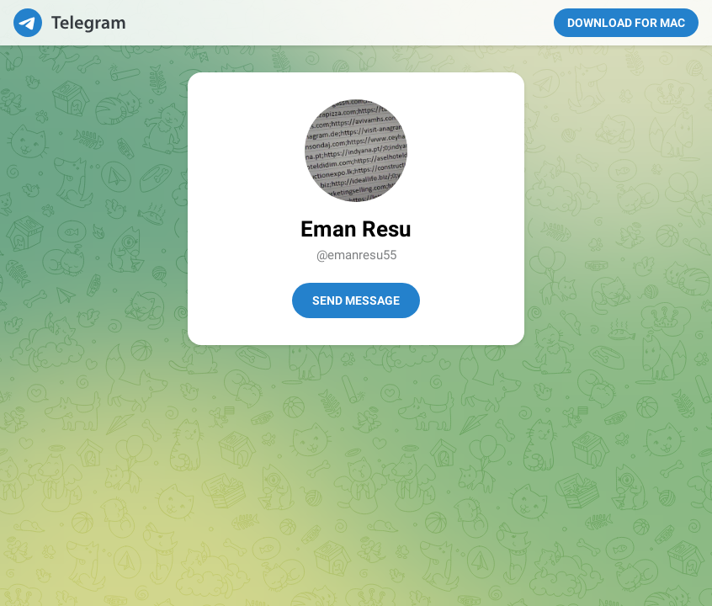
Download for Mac (626, 22)
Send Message (356, 300)
